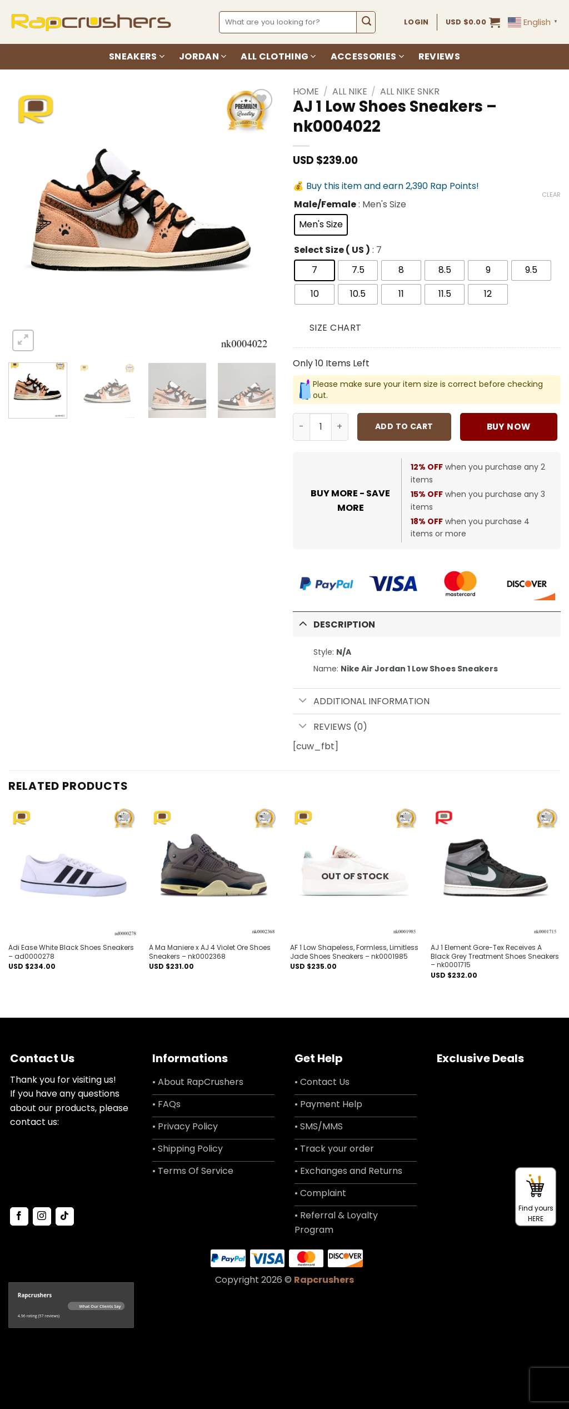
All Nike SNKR (410, 91)
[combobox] (288, 22)
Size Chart (336, 327)
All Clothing (278, 56)
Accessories (367, 56)
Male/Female (325, 205)
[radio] (321, 225)
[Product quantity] (321, 427)
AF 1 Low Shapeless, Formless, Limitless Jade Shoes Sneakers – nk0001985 (354, 951)
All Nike (349, 91)
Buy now (509, 426)
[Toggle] (303, 623)
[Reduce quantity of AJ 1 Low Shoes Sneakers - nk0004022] (301, 427)
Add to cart (404, 426)
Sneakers (136, 56)
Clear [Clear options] (551, 194)
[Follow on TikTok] (65, 1216)
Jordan (202, 56)
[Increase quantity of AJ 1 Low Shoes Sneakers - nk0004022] (340, 427)
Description (334, 623)
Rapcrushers (324, 1279)
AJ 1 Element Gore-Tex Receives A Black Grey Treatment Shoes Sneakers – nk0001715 (495, 956)
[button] (473, 22)
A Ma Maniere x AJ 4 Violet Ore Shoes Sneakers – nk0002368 (210, 951)
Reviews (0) (330, 727)
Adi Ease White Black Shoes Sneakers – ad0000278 (71, 951)
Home (306, 91)
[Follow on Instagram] (42, 1216)
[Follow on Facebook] (19, 1216)
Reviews (439, 56)
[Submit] (366, 22)
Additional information (361, 702)
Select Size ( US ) (332, 250)
